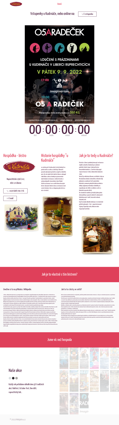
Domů (59, 4)
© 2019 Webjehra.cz (17, 419)
